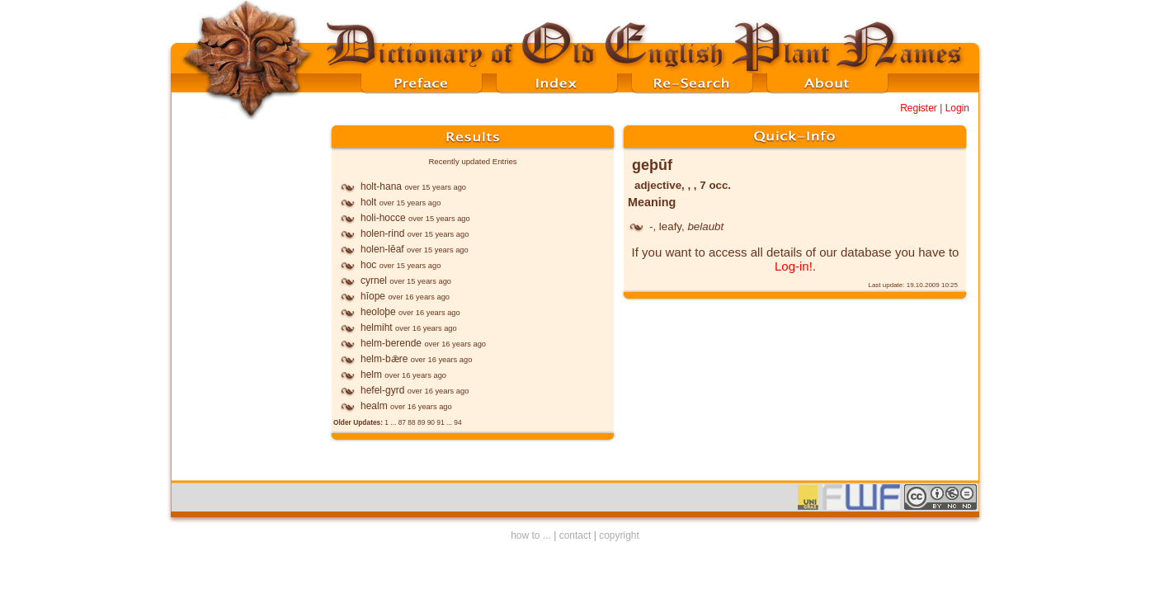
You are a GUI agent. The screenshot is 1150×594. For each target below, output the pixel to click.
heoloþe (378, 312)
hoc (368, 265)
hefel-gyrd (382, 390)
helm (371, 374)
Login (957, 108)
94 (457, 422)
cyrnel (374, 280)
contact (575, 535)
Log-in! (794, 266)
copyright (619, 535)
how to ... (531, 535)
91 (440, 422)
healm (374, 406)
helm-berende (391, 343)
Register (918, 108)
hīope (373, 296)
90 (431, 422)
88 (411, 422)
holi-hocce (383, 218)
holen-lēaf (382, 249)
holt (368, 202)
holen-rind (382, 233)
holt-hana (381, 186)
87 (402, 422)
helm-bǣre (384, 359)
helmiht (377, 327)
